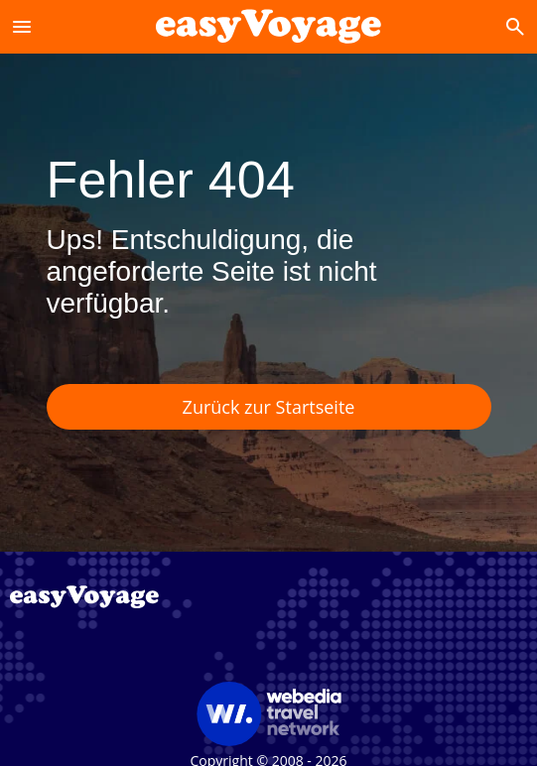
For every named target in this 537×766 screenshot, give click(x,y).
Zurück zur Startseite (269, 407)
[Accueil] (268, 26)
